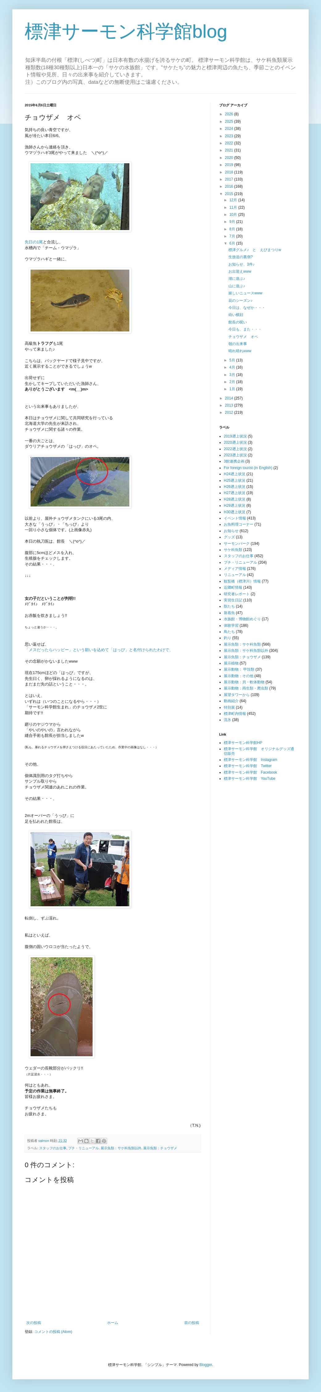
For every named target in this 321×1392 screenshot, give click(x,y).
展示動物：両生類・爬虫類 (246, 688)
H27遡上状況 (234, 493)
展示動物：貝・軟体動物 (244, 682)
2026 (229, 114)
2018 (229, 172)
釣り (227, 638)
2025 (229, 121)
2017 (229, 179)
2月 (232, 382)
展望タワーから (237, 695)
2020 (229, 158)
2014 (229, 398)
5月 (232, 360)
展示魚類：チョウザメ (160, 1148)
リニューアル (235, 575)
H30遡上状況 (234, 512)
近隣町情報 (233, 587)
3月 (232, 375)
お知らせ (231, 531)
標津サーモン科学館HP (243, 743)
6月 (232, 243)
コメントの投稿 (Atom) (53, 1332)
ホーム (112, 1323)
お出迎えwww (239, 271)
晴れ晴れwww (239, 351)
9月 (232, 222)
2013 (229, 405)
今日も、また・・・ (245, 329)
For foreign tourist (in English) (248, 468)
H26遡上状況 (234, 487)
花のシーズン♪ (240, 300)
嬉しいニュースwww (245, 293)
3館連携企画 (234, 461)
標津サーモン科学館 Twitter (248, 766)
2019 (229, 165)
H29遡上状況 (234, 505)
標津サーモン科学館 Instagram (250, 760)
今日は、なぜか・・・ (246, 307)
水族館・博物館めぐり (242, 619)
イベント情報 (235, 518)
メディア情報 (235, 568)
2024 (229, 128)
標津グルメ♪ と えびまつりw (254, 250)
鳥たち (229, 632)
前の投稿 (191, 1323)
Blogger (205, 1365)
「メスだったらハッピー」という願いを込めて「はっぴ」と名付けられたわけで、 (99, 649)
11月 (233, 207)
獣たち (229, 606)
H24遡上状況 (234, 474)
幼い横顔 (235, 315)
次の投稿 (33, 1323)
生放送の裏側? (240, 257)
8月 (232, 229)
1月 (232, 389)
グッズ (229, 537)
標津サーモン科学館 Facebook (250, 772)
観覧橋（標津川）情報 (242, 581)
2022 (229, 143)
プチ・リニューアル (83, 1148)
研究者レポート (237, 594)
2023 (229, 136)
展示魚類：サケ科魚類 (242, 644)
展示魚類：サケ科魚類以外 (121, 1148)
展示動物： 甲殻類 (239, 669)
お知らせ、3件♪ (241, 264)
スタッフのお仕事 (52, 1148)
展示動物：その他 (238, 676)
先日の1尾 (34, 242)
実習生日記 (233, 600)
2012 (229, 412)
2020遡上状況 (235, 442)
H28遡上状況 (234, 499)
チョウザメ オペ (243, 337)
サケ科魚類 (233, 550)
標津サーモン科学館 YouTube (249, 778)
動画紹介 (231, 701)
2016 (229, 186)
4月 (232, 367)
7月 (232, 236)
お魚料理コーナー (238, 524)
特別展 (229, 707)
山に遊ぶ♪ (236, 286)
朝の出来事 (237, 344)
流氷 (227, 720)
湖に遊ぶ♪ (236, 278)
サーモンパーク (237, 543)
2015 (229, 194)
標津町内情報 (235, 713)
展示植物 (231, 663)
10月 (233, 214)
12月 (233, 200)
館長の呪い (237, 322)
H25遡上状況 (234, 480)
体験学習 (231, 625)
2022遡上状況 (235, 449)
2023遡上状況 (235, 455)
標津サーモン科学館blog (126, 31)
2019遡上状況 (235, 436)
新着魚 (229, 613)
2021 (229, 150)
